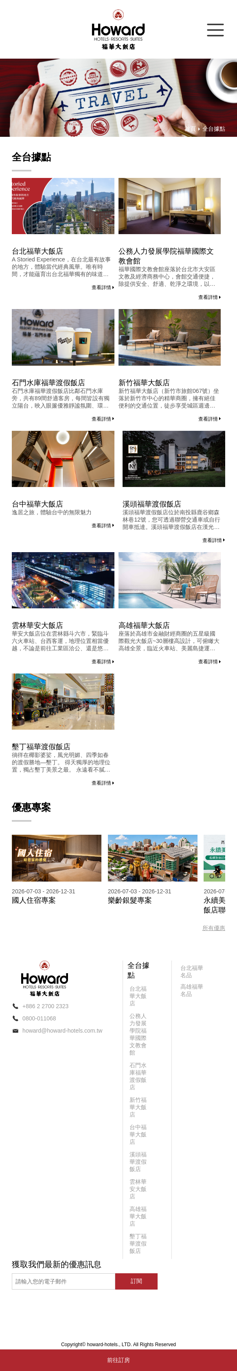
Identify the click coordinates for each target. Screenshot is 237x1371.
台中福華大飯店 (37, 504)
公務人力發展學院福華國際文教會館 (166, 256)
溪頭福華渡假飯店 (152, 504)
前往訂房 (118, 1360)
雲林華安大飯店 (37, 625)
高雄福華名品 (191, 990)
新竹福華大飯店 (144, 383)
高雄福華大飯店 (144, 625)
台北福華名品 (191, 971)
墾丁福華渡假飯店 (41, 747)
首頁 (190, 128)
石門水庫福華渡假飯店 (48, 383)
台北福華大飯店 (37, 251)
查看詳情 (103, 287)
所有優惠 (213, 928)
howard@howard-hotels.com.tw (62, 1030)
